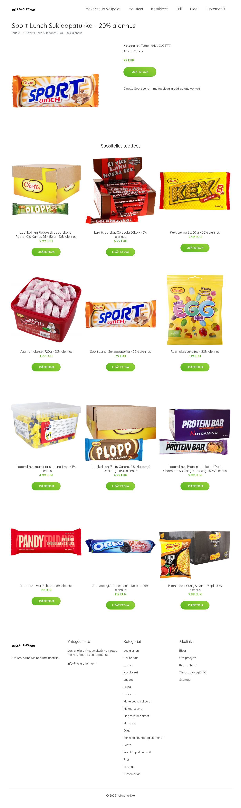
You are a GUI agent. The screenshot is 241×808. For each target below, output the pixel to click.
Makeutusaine (132, 714)
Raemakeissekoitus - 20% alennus (195, 357)
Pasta (127, 750)
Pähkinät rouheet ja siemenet (143, 743)
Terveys (128, 772)
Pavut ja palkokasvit (137, 758)
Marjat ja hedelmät (136, 721)
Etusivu (16, 38)
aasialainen (131, 656)
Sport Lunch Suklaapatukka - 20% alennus (120, 357)
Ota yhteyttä (187, 663)
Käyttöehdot (188, 671)
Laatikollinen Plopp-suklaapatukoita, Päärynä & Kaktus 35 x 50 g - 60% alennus (46, 240)
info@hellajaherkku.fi (82, 669)
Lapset (128, 685)
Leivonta (129, 700)
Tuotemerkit (215, 11)
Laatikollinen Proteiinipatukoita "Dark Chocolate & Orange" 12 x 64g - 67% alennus (195, 474)
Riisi (126, 765)
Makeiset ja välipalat (102, 11)
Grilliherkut (130, 663)
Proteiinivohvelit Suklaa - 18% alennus (46, 591)
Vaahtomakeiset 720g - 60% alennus (46, 357)
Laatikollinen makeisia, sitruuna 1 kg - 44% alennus (46, 474)
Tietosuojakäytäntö (192, 678)
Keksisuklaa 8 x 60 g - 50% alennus (195, 238)
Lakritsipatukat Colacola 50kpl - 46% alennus (120, 240)
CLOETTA (165, 51)
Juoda (127, 671)
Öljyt (126, 736)
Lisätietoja (139, 77)
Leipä (127, 692)
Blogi (194, 11)
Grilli (179, 11)
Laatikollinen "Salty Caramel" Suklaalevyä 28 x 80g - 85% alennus (120, 474)
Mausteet (135, 11)
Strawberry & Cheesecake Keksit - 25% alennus (120, 593)
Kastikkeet (159, 11)
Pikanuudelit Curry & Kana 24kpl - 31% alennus (195, 593)
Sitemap (184, 685)
